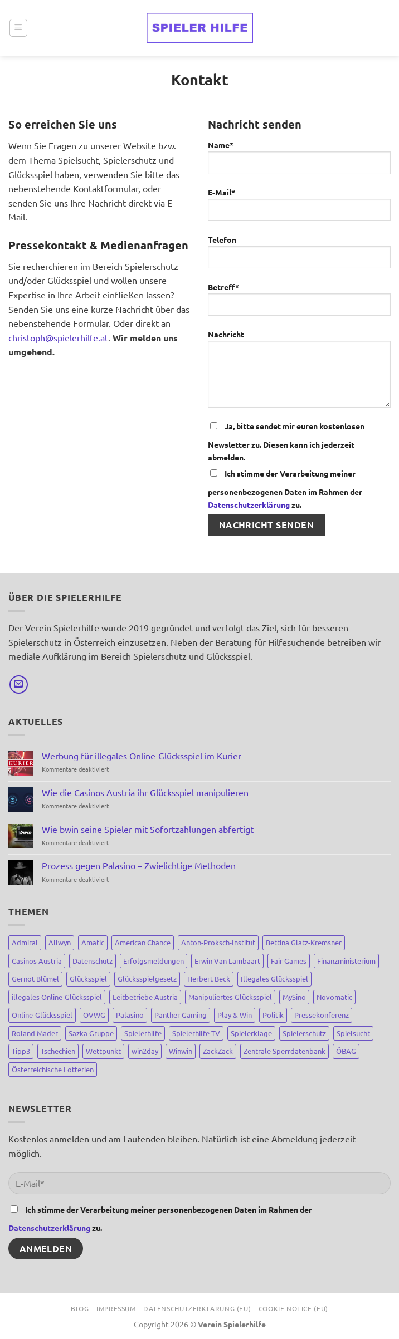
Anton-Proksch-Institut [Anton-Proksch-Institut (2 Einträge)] (218, 942)
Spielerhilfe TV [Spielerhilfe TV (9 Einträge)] (196, 1033)
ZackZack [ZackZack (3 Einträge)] (218, 1051)
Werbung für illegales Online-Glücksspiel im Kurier (141, 756)
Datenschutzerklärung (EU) (197, 1308)
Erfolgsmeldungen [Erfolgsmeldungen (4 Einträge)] (153, 960)
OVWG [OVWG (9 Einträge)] (94, 1014)
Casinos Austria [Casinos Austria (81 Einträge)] (37, 960)
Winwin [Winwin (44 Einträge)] (180, 1051)
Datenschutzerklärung (249, 504)
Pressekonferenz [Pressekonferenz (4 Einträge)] (321, 1014)
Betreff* (299, 303)
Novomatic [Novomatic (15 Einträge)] (334, 997)
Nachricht (299, 372)
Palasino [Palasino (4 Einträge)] (130, 1014)
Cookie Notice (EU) (293, 1308)
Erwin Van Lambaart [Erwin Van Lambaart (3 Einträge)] (227, 960)
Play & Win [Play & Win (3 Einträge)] (234, 1014)
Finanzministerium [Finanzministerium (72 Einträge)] (346, 960)
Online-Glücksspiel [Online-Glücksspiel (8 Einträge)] (42, 1014)
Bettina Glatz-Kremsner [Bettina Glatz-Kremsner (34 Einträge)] (304, 942)
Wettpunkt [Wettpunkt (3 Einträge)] (103, 1051)
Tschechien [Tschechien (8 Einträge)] (58, 1051)
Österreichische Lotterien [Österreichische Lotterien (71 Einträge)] (53, 1069)
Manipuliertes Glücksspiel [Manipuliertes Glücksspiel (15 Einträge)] (230, 997)
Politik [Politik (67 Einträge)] (273, 1014)
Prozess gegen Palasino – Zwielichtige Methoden (139, 865)
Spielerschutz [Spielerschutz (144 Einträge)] (304, 1033)
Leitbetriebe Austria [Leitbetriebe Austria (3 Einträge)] (145, 997)
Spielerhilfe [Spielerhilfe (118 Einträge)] (143, 1033)
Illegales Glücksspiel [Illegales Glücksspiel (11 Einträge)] (274, 978)
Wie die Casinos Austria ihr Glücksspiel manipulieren (145, 792)
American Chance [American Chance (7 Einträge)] (143, 942)
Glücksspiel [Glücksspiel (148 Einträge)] (88, 978)
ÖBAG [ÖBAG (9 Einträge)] (346, 1051)
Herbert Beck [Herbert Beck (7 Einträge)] (208, 978)
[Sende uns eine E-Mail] (18, 684)
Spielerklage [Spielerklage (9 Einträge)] (251, 1033)
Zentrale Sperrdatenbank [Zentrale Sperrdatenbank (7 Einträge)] (284, 1051)
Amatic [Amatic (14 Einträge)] (92, 942)
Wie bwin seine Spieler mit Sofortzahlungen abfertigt (148, 829)
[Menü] (18, 28)
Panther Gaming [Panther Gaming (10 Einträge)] (180, 1014)
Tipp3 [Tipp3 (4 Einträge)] (21, 1051)
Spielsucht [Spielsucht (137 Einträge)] (353, 1033)
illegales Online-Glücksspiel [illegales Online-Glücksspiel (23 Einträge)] (57, 997)
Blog (80, 1308)
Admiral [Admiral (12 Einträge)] (25, 942)
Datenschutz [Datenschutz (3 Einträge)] (92, 960)
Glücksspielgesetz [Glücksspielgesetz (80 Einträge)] (147, 978)
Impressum (116, 1308)
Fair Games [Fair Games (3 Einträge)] (288, 960)
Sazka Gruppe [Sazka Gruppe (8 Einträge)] (91, 1033)
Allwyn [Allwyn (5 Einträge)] (59, 942)
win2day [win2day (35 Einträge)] (145, 1051)
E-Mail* (299, 208)
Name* (299, 161)
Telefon (299, 255)
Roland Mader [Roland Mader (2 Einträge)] (35, 1033)
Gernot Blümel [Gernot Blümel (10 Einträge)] (35, 978)
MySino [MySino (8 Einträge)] (294, 997)
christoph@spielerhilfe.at (58, 337)
